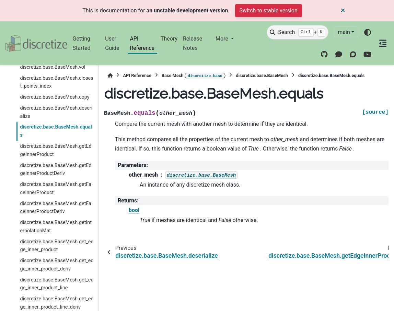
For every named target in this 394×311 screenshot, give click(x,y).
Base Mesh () (193, 76)
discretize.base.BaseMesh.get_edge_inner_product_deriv (56, 265)
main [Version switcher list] (344, 32)
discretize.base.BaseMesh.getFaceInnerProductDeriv (55, 208)
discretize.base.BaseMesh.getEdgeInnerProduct (55, 150)
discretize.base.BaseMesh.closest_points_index (56, 82)
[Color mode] (367, 32)
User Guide (112, 43)
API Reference (142, 43)
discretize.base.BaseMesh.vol (52, 67)
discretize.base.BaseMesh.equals (56, 131)
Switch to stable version (269, 10)
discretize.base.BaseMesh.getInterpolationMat (56, 227)
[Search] (297, 32)
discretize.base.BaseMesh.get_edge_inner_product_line (56, 284)
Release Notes (192, 43)
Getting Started (82, 43)
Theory (169, 38)
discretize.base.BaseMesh (262, 75)
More (223, 38)
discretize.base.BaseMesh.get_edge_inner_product (56, 246)
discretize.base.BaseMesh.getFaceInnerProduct (55, 188)
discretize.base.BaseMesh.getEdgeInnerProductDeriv (55, 170)
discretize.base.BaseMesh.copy (54, 97)
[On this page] (383, 43)
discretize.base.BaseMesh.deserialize (56, 112)
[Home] (110, 75)
